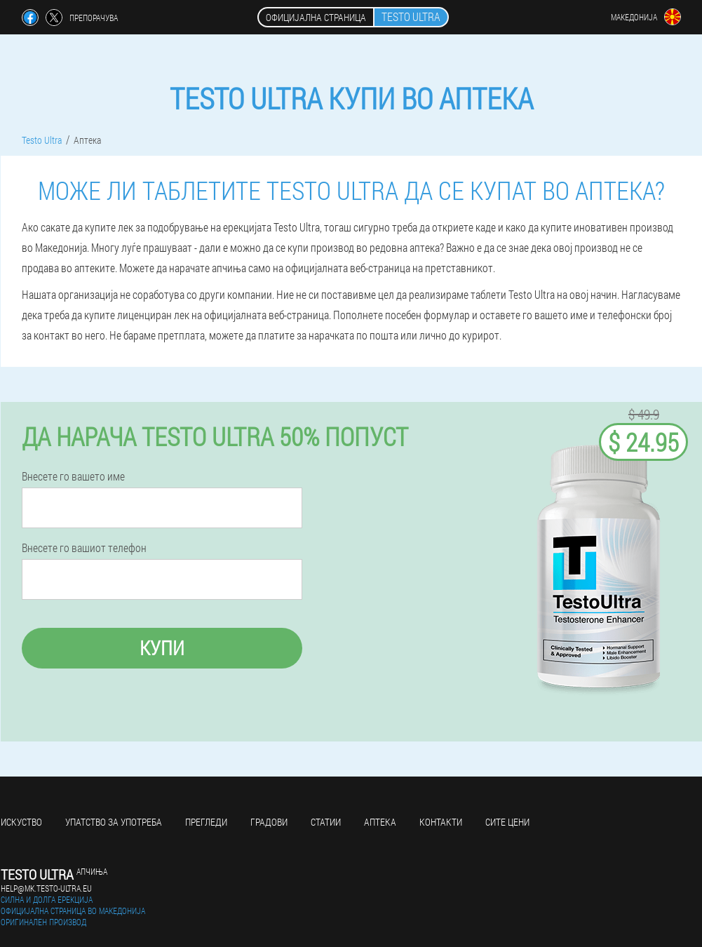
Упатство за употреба (113, 821)
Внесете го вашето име (73, 476)
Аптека (380, 821)
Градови (269, 821)
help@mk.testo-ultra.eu (46, 888)
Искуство (21, 821)
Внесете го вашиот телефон (84, 547)
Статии (326, 821)
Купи (162, 648)
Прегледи (206, 821)
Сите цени (507, 821)
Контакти (440, 821)
